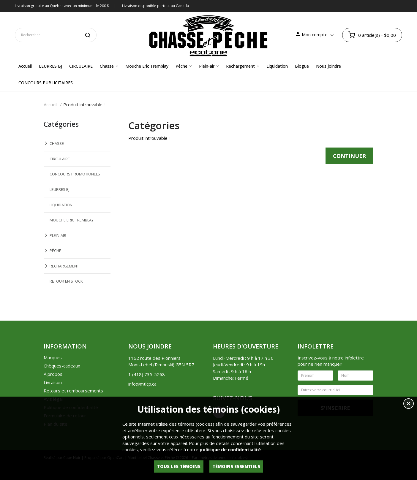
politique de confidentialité (230, 449)
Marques (53, 357)
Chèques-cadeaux (62, 365)
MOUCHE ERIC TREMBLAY (72, 220)
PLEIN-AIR (58, 235)
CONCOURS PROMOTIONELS (75, 174)
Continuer (349, 155)
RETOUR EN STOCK (66, 281)
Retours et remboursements (73, 390)
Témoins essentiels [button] (236, 466)
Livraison (53, 382)
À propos (53, 374)
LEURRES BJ (60, 189)
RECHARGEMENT (64, 266)
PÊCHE (55, 250)
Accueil (50, 104)
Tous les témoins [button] (178, 466)
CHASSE (57, 143)
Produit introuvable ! (84, 104)
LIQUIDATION (61, 204)
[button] (409, 404)
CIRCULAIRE (60, 158)
